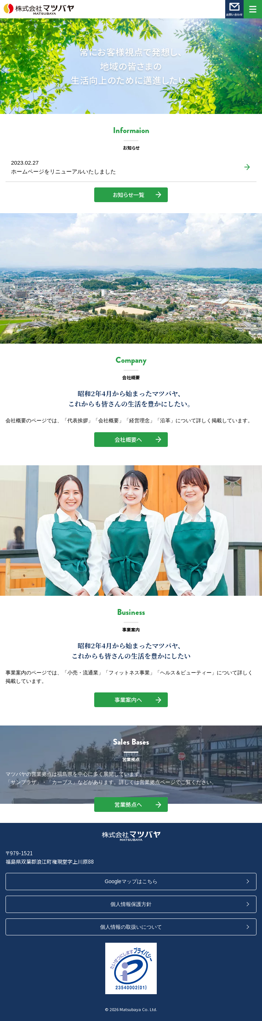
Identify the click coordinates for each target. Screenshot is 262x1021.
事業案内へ (128, 699)
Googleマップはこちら (131, 881)
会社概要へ (128, 439)
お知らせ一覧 (128, 194)
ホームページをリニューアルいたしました (63, 171)
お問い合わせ (234, 9)
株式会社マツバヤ (122, 9)
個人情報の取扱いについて (131, 927)
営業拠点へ (128, 804)
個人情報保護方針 (131, 904)
